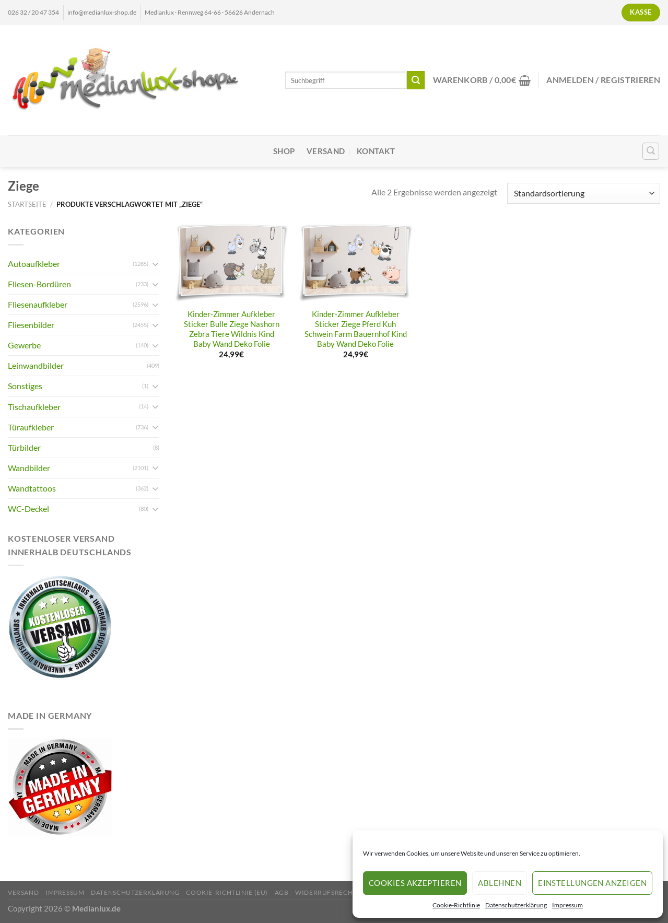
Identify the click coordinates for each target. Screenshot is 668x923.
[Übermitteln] (416, 80)
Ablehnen (499, 882)
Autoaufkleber (34, 263)
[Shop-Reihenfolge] (583, 193)
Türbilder (24, 447)
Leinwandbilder (36, 365)
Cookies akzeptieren (415, 882)
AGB (282, 892)
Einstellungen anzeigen (592, 882)
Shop (284, 151)
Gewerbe (24, 345)
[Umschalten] (155, 264)
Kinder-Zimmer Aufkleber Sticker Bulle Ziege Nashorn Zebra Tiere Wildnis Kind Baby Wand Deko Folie (231, 329)
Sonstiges (25, 386)
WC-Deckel (28, 508)
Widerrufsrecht (326, 892)
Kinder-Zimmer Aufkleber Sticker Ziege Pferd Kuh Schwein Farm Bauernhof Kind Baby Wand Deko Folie (355, 329)
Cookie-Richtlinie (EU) (227, 892)
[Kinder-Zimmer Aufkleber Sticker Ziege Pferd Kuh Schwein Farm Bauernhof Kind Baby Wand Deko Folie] (356, 263)
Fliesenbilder (31, 325)
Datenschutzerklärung (516, 905)
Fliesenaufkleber (37, 304)
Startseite (27, 204)
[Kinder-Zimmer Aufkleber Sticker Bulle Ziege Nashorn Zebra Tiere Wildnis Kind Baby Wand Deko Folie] (232, 263)
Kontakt (376, 151)
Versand (326, 151)
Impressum (567, 905)
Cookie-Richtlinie (456, 905)
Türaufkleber (31, 427)
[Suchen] (651, 151)
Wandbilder (29, 468)
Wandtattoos (32, 488)
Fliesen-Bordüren (39, 284)
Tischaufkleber (34, 407)
